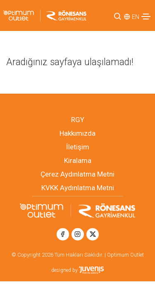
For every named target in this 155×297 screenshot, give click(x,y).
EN (135, 17)
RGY (77, 120)
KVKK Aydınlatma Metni (77, 188)
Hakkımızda (77, 133)
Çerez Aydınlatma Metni (77, 174)
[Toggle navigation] (145, 16)
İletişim (77, 147)
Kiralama (77, 160)
